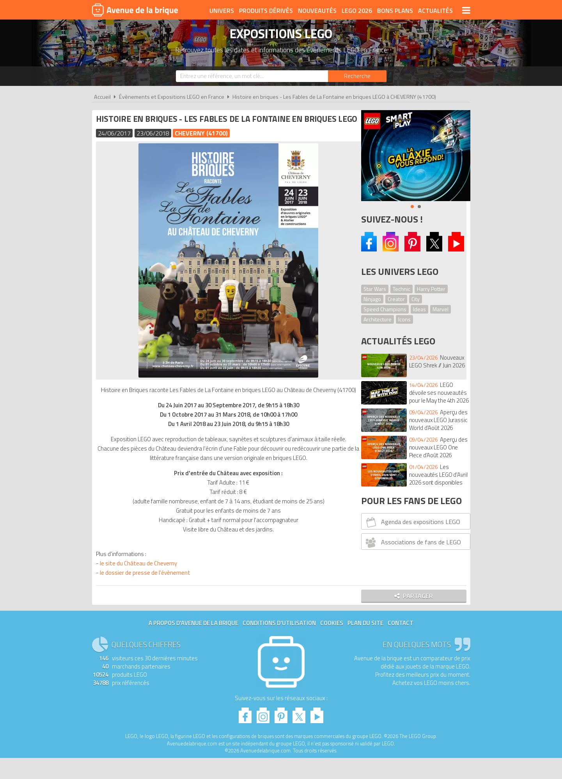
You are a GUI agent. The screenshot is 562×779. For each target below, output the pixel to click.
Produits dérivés (266, 10)
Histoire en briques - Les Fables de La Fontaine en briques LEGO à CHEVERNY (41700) (334, 97)
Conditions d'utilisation (279, 644)
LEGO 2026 (357, 10)
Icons (404, 319)
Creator (396, 299)
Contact (400, 644)
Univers (221, 10)
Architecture (377, 319)
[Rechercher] (357, 76)
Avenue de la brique (135, 10)
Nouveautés (317, 10)
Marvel (441, 309)
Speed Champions (384, 309)
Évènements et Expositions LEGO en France (171, 97)
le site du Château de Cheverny (140, 582)
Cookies (331, 644)
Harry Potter (431, 289)
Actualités (435, 10)
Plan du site (365, 644)
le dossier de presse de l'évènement (147, 591)
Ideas (419, 309)
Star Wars (374, 289)
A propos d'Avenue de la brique (193, 644)
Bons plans (395, 10)
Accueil (102, 97)
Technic (401, 289)
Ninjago (372, 299)
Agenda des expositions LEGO (411, 522)
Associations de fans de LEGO (412, 542)
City (415, 299)
